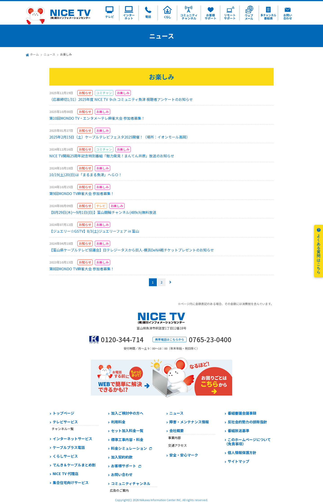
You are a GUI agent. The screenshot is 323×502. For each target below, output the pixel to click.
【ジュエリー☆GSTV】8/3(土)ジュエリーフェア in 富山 (94, 231)
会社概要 (176, 430)
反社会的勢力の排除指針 (247, 421)
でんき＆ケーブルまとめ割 (74, 464)
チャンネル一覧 (63, 428)
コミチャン (104, 93)
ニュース (49, 54)
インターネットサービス (72, 438)
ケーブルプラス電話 (69, 447)
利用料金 (118, 421)
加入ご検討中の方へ (127, 413)
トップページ (63, 413)
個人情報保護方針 (242, 452)
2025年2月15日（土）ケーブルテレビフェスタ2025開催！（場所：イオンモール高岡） (119, 137)
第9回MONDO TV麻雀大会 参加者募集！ (81, 193)
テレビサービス (65, 421)
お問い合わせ (122, 474)
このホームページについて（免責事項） (247, 441)
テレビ (101, 205)
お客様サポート (123, 465)
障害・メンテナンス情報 (189, 421)
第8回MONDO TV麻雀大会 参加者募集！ (81, 268)
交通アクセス (177, 445)
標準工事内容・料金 (127, 439)
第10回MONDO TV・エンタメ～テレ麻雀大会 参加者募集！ (97, 118)
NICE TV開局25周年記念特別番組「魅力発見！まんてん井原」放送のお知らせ (111, 155)
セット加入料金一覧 (127, 430)
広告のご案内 (119, 490)
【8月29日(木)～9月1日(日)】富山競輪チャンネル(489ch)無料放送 (102, 212)
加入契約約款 (122, 457)
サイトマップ (238, 461)
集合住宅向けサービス (71, 482)
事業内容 (174, 437)
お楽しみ (123, 93)
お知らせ (85, 93)
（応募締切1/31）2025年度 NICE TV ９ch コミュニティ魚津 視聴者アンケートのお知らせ (121, 99)
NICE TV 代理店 (65, 473)
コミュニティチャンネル (130, 483)
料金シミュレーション (129, 448)
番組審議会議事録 (242, 413)
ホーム (34, 54)
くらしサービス (65, 456)
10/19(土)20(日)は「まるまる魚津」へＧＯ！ (85, 174)
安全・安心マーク (183, 455)
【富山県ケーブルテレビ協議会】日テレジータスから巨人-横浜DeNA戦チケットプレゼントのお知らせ (131, 250)
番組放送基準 (238, 430)
